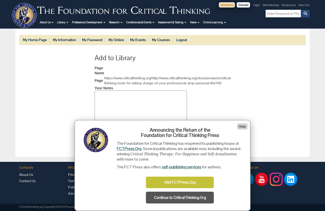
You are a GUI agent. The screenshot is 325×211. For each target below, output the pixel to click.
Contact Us (27, 181)
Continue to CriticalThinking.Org (180, 197)
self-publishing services (181, 167)
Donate (243, 5)
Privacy (73, 174)
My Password (92, 40)
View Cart (304, 5)
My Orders (116, 40)
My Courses (161, 40)
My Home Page (35, 40)
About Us (26, 174)
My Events (138, 40)
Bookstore (227, 5)
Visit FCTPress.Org (179, 182)
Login (256, 5)
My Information (64, 40)
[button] (46, 22)
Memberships (271, 5)
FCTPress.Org (129, 148)
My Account (289, 5)
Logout (181, 40)
